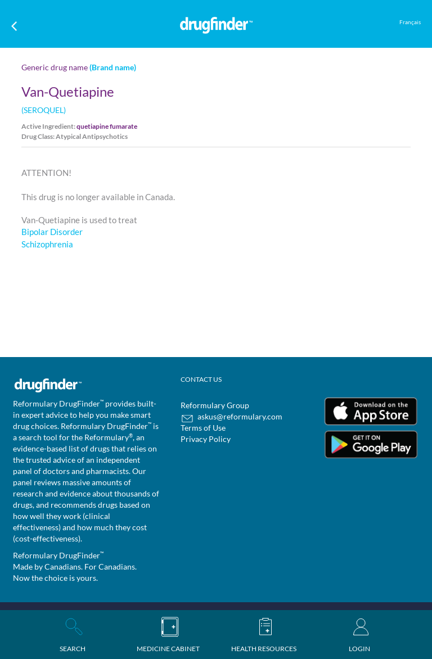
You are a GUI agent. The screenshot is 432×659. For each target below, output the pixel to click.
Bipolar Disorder (52, 232)
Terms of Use (203, 427)
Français (410, 22)
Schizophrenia (47, 244)
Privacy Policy (206, 439)
